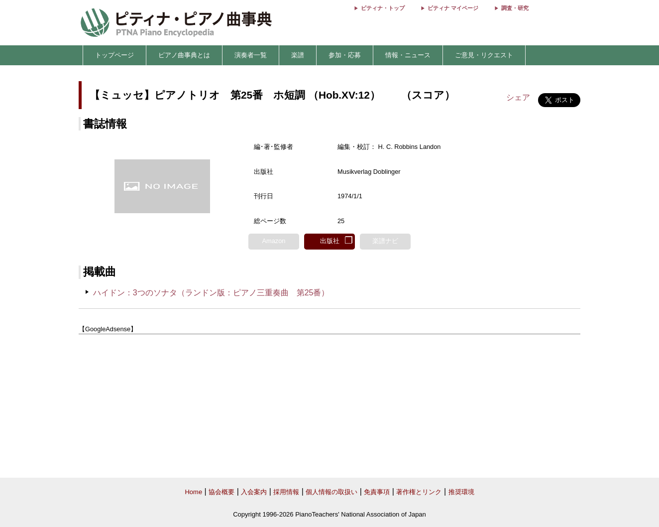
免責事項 (377, 492)
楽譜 (297, 55)
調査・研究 (515, 8)
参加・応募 (345, 55)
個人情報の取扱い (331, 492)
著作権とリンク (418, 492)
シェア (518, 97)
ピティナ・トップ (383, 8)
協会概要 (221, 492)
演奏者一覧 (250, 55)
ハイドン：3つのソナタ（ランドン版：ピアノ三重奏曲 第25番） (211, 292)
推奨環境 (461, 492)
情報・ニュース (408, 55)
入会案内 (254, 492)
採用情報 (286, 492)
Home (193, 492)
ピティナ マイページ (453, 8)
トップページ (114, 55)
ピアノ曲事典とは (184, 55)
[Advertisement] (329, 406)
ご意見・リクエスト (484, 55)
